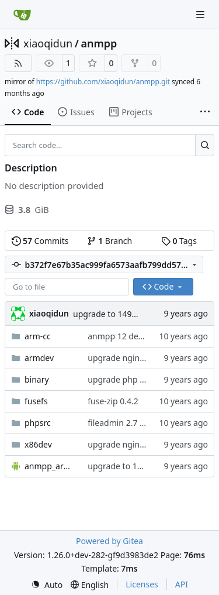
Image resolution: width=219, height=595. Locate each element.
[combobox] (67, 286)
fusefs (36, 401)
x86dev (38, 444)
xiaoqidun (47, 43)
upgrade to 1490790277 (119, 313)
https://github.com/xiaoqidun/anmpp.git (103, 82)
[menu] (46, 584)
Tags (179, 240)
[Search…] (204, 145)
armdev (39, 357)
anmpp (99, 43)
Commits (40, 240)
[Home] (22, 14)
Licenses (142, 584)
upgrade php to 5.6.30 (130, 379)
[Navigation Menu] (201, 14)
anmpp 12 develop (123, 336)
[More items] (205, 112)
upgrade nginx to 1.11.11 (136, 357)
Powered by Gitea (109, 540)
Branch (110, 240)
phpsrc (38, 422)
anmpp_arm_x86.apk (50, 466)
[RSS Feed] (18, 63)
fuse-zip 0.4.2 (113, 401)
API (181, 584)
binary (37, 379)
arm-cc (38, 336)
